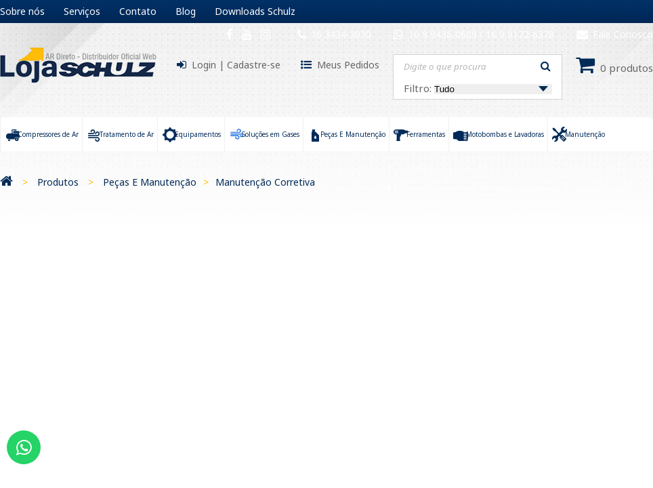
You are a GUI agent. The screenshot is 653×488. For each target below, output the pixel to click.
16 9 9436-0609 (444, 34)
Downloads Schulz (255, 11)
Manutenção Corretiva (265, 182)
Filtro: (478, 88)
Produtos (58, 182)
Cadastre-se (253, 64)
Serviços (82, 11)
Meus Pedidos (348, 64)
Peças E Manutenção (149, 182)
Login (204, 64)
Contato (137, 11)
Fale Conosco (614, 34)
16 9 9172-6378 (520, 34)
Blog (185, 11)
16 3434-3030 (341, 34)
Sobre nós (22, 11)
